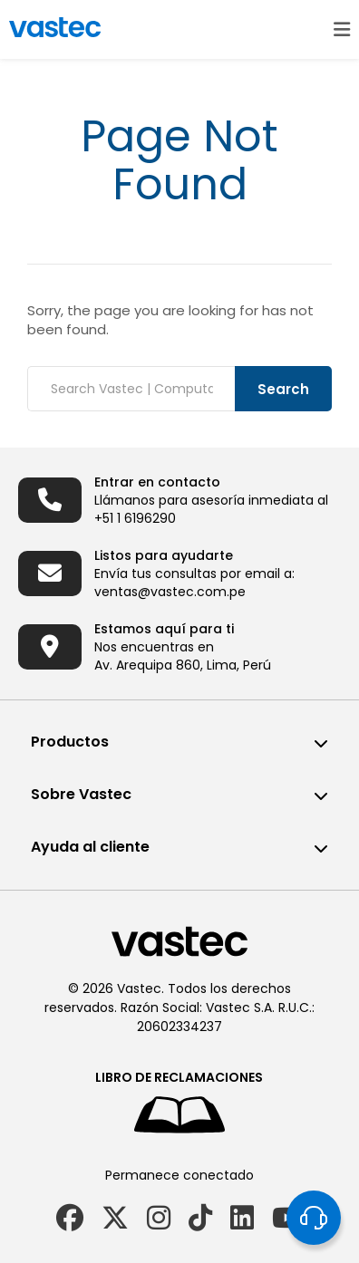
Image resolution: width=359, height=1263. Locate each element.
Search (283, 389)
